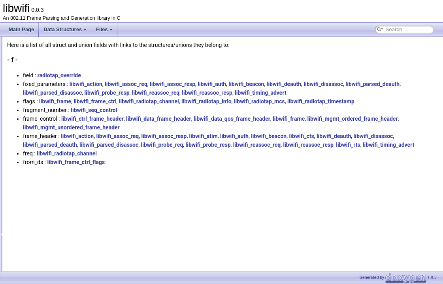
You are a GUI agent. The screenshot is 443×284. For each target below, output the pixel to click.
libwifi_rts (236, 171)
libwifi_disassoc (141, 93)
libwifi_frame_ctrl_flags (175, 188)
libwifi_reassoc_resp (404, 93)
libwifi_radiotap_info (305, 110)
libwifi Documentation (35, 51)
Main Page (21, 29)
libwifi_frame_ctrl (193, 110)
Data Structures (65, 29)
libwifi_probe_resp (304, 93)
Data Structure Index (41, 77)
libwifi (13, 43)
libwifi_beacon (345, 84)
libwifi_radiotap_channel (248, 110)
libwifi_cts (400, 153)
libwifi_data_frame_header (257, 136)
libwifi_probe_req (340, 162)
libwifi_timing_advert (147, 101)
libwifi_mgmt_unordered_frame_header (263, 145)
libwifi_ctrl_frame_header (191, 136)
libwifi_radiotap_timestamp (155, 119)
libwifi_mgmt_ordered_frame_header (167, 145)
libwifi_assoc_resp (271, 84)
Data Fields (32, 86)
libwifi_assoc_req (225, 84)
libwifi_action (184, 84)
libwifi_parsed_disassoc (249, 93)
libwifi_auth (310, 84)
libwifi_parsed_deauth (191, 93)
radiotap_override (158, 75)
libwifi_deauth (383, 84)
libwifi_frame (154, 110)
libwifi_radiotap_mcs (358, 110)
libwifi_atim (302, 153)
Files (104, 29)
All (28, 95)
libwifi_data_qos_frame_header (330, 136)
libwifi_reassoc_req (353, 93)
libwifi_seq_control (193, 127)
